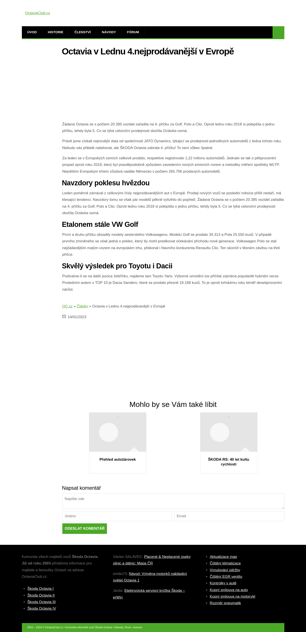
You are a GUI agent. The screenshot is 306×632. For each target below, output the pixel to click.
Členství (82, 32)
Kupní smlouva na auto (229, 590)
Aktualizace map (223, 557)
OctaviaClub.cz (37, 13)
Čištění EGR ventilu (226, 577)
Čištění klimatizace (225, 563)
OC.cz (67, 306)
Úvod (32, 32)
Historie (55, 32)
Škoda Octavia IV (41, 608)
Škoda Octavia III (41, 602)
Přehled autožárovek (118, 459)
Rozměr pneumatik (225, 603)
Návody (109, 32)
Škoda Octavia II (41, 595)
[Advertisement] (173, 90)
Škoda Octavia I (40, 589)
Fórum (133, 32)
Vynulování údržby (225, 570)
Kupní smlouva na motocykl (232, 596)
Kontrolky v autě (223, 583)
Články (82, 306)
